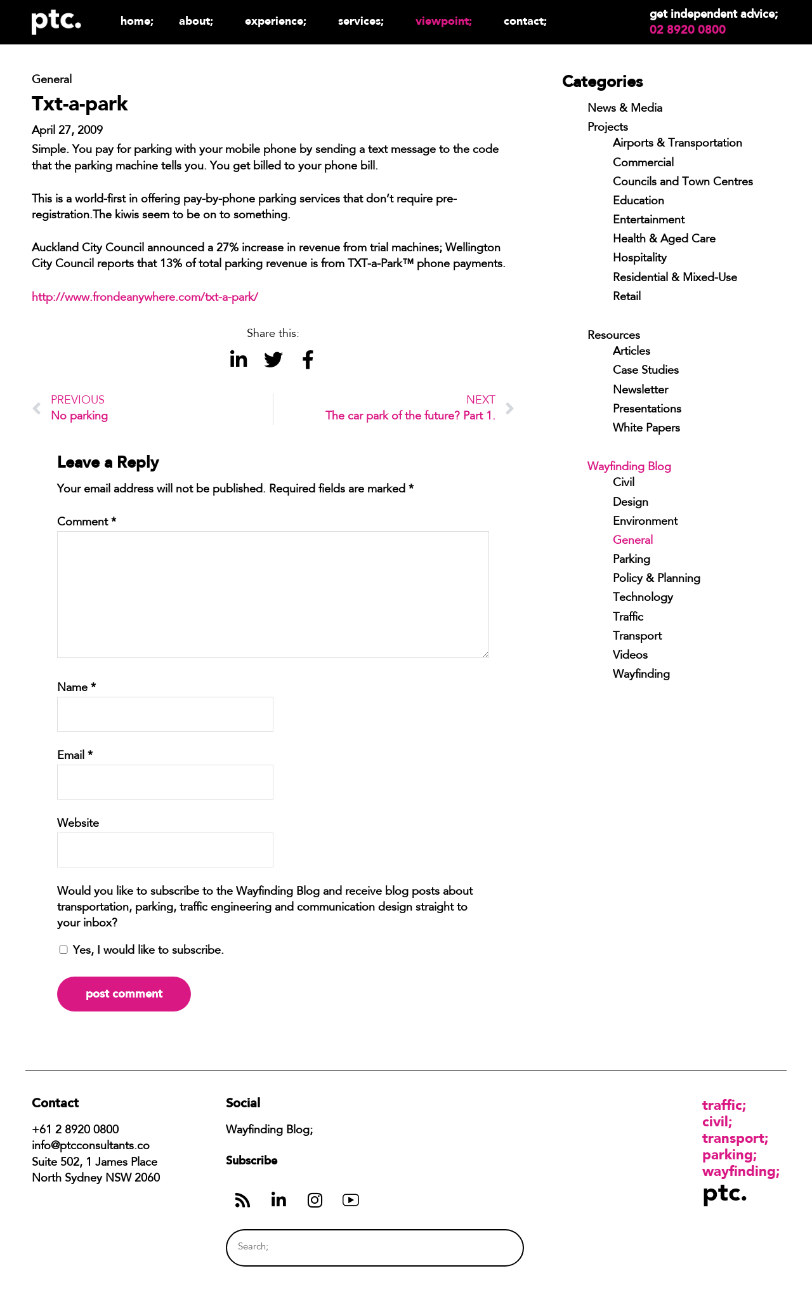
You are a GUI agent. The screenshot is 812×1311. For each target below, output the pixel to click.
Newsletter (640, 391)
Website (78, 824)
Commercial (643, 163)
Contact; (525, 20)
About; (199, 20)
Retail (627, 297)
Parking (631, 560)
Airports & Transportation (677, 144)
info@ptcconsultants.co (91, 1146)
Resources (613, 336)
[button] (238, 360)
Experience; (279, 20)
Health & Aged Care (664, 240)
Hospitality (640, 259)
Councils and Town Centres (683, 182)
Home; (137, 20)
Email (75, 756)
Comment (86, 523)
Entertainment (648, 221)
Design (630, 503)
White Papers (646, 429)
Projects (607, 128)
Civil (623, 483)
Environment (645, 522)
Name (76, 688)
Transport (637, 637)
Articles (631, 352)
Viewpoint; (447, 20)
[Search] (490, 1247)
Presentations (647, 410)
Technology (643, 598)
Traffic (628, 618)
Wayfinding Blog (629, 467)
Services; (364, 20)
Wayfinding (641, 675)
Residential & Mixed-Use (675, 278)
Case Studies (646, 371)
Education (638, 202)
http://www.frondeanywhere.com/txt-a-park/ (145, 298)
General (633, 541)
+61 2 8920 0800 (75, 1130)
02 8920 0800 (688, 30)
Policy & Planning (656, 579)
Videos (630, 656)
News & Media (624, 109)
